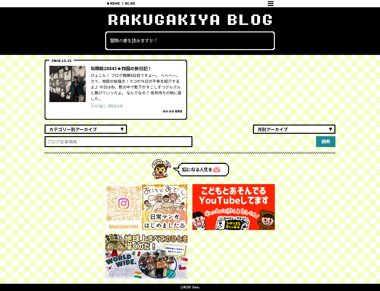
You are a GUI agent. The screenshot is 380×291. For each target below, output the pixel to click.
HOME (115, 3)
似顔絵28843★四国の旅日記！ (121, 68)
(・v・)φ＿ (98, 106)
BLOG (130, 3)
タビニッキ (115, 106)
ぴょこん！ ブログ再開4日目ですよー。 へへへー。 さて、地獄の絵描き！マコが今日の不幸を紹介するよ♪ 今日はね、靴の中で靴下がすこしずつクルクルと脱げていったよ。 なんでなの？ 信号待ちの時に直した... (136, 86)
